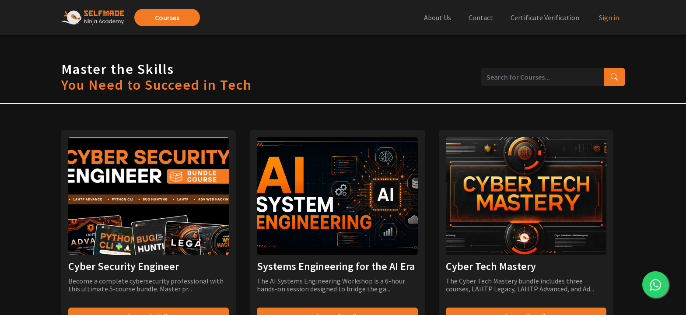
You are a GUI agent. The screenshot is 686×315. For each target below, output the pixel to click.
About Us (437, 17)
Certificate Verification (545, 17)
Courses (167, 17)
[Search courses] (614, 77)
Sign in (609, 17)
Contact (481, 17)
